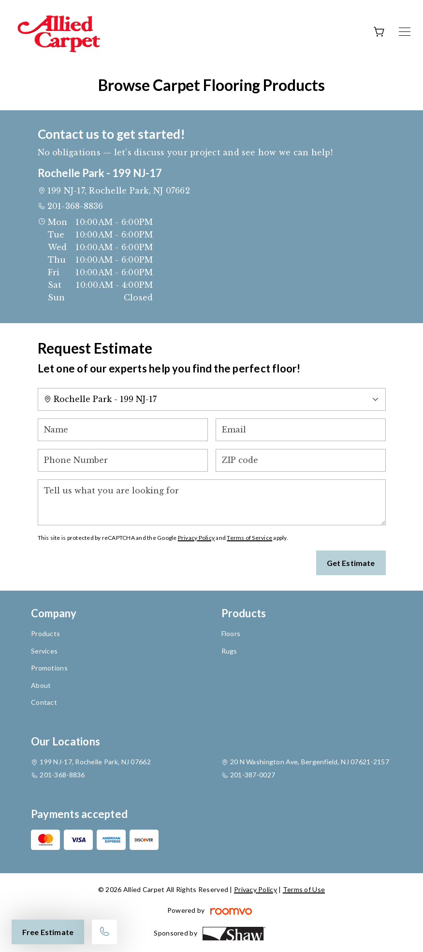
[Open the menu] (404, 32)
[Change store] (212, 399)
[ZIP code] (301, 460)
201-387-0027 (252, 775)
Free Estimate (47, 932)
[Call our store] (104, 932)
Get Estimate (351, 562)
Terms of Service (249, 537)
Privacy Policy (196, 537)
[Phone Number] (123, 460)
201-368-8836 (75, 206)
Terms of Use (304, 889)
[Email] (301, 429)
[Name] (123, 429)
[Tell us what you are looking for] (212, 502)
